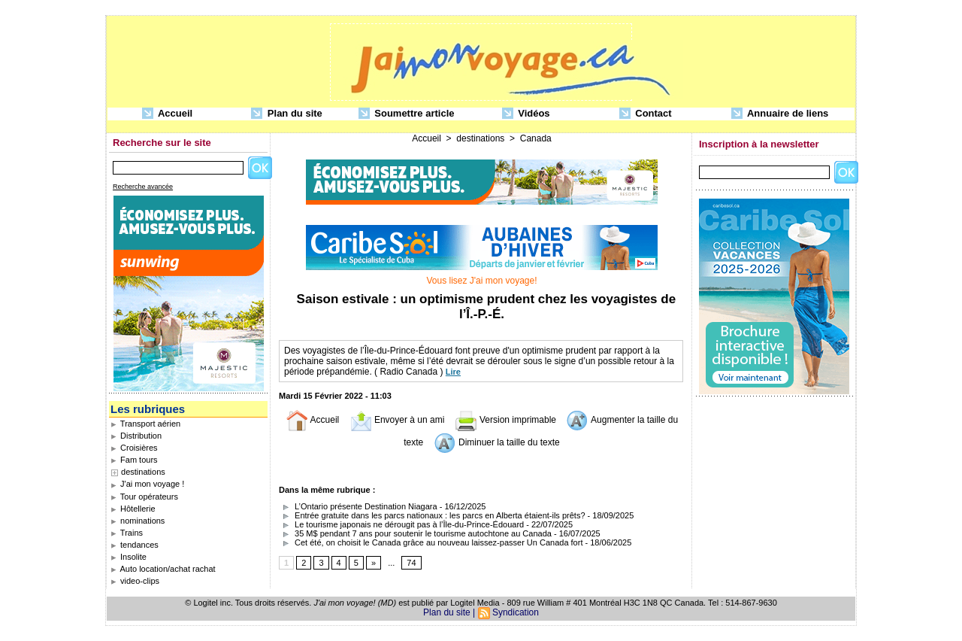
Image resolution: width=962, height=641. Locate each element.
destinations (143, 471)
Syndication (515, 612)
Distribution (136, 435)
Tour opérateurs (144, 496)
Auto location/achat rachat (163, 568)
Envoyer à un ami (397, 420)
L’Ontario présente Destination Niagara (358, 506)
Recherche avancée (143, 186)
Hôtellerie (133, 508)
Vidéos (526, 114)
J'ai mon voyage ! (147, 483)
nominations (137, 520)
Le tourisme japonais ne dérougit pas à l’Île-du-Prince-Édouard (401, 524)
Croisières (134, 447)
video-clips (134, 580)
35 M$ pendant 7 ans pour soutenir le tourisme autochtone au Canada (415, 533)
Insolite (128, 556)
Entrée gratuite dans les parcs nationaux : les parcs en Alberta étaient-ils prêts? (432, 515)
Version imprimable (505, 420)
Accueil (167, 114)
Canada (536, 138)
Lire (453, 371)
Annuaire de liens (780, 114)
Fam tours (134, 459)
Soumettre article (406, 114)
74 (411, 562)
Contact (645, 114)
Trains (126, 532)
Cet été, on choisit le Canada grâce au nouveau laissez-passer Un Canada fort (430, 542)
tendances (134, 544)
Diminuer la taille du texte (497, 442)
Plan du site (286, 114)
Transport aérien (145, 423)
